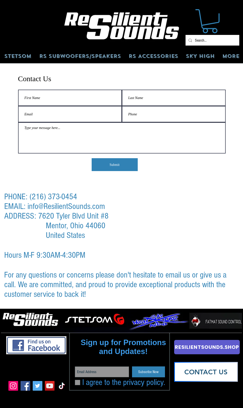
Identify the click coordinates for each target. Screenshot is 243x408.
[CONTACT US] (206, 372)
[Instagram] (13, 386)
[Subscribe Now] (148, 371)
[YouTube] (49, 386)
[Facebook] (25, 386)
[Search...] (212, 40)
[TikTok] (62, 386)
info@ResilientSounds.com (66, 206)
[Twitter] (37, 386)
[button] (209, 21)
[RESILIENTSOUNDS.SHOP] (207, 347)
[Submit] (115, 164)
